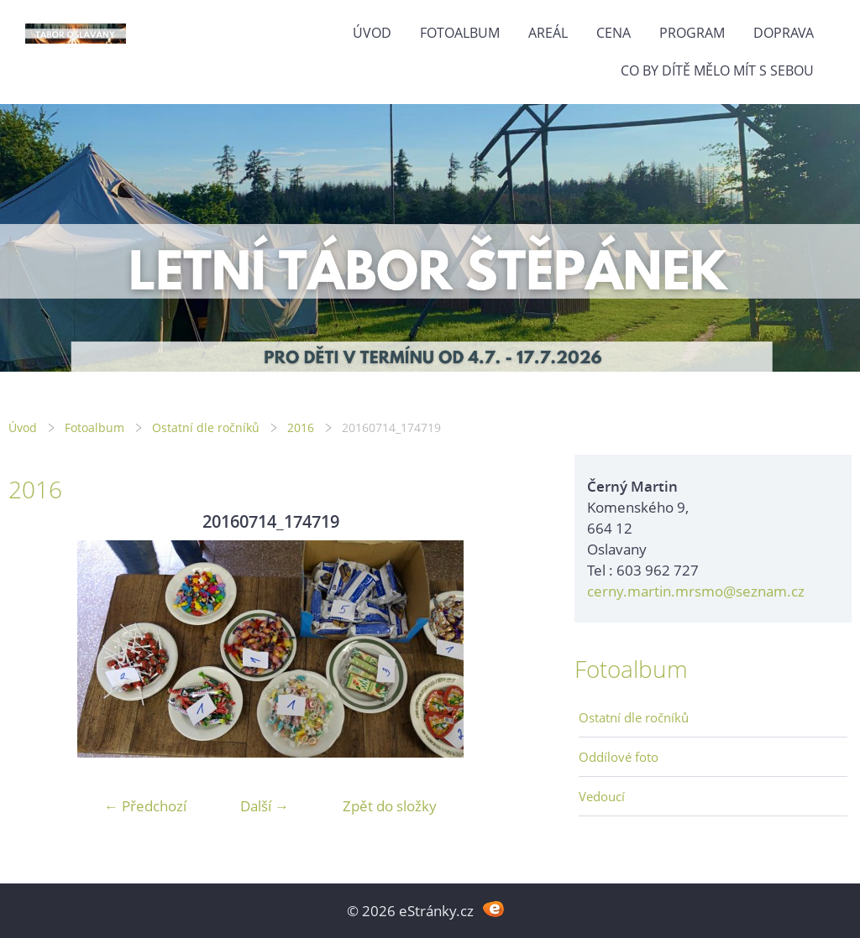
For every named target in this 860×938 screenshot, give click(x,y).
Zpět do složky (390, 806)
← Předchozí (145, 806)
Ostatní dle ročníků (206, 427)
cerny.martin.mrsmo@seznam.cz (696, 591)
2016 (300, 427)
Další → (264, 806)
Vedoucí (602, 796)
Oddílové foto (618, 756)
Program (692, 32)
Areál (548, 32)
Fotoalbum (460, 32)
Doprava (783, 32)
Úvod (372, 32)
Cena (613, 32)
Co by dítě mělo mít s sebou (717, 70)
